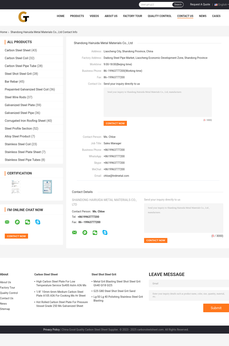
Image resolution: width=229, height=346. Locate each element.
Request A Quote (200, 4)
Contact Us (185, 16)
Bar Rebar (11, 81)
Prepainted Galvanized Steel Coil (27, 89)
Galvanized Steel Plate (20, 105)
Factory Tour (132, 16)
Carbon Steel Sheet (18, 50)
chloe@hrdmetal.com (116, 175)
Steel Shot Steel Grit (18, 74)
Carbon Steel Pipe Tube (20, 66)
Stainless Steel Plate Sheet (23, 152)
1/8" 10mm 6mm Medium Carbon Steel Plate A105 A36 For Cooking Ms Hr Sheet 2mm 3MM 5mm (61, 294)
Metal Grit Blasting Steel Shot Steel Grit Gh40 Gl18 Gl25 (117, 283)
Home (61, 16)
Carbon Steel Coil (16, 58)
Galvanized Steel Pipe (19, 113)
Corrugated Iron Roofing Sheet (25, 121)
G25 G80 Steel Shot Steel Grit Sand (114, 291)
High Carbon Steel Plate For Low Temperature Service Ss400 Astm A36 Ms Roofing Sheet (61, 284)
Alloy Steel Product (17, 136)
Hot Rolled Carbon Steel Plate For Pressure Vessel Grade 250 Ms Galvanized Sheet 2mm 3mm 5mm (62, 305)
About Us (111, 16)
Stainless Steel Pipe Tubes (22, 160)
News (202, 16)
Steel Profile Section (18, 128)
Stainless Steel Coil (18, 144)
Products (77, 16)
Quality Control (160, 16)
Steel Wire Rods (15, 97)
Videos (94, 16)
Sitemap (5, 309)
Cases (216, 16)
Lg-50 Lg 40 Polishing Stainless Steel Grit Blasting (118, 298)
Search (177, 4)
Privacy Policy (51, 329)
